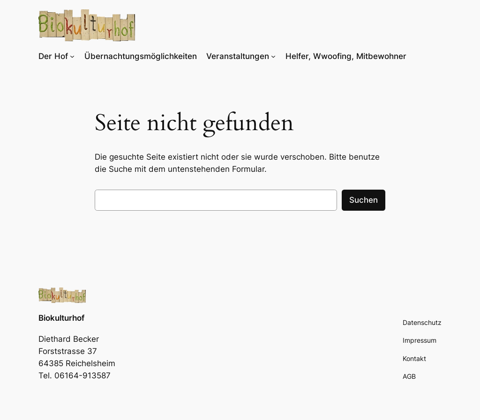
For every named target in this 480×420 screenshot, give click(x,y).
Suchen (363, 200)
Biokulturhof (61, 318)
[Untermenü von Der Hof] (72, 56)
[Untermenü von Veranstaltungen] (273, 56)
